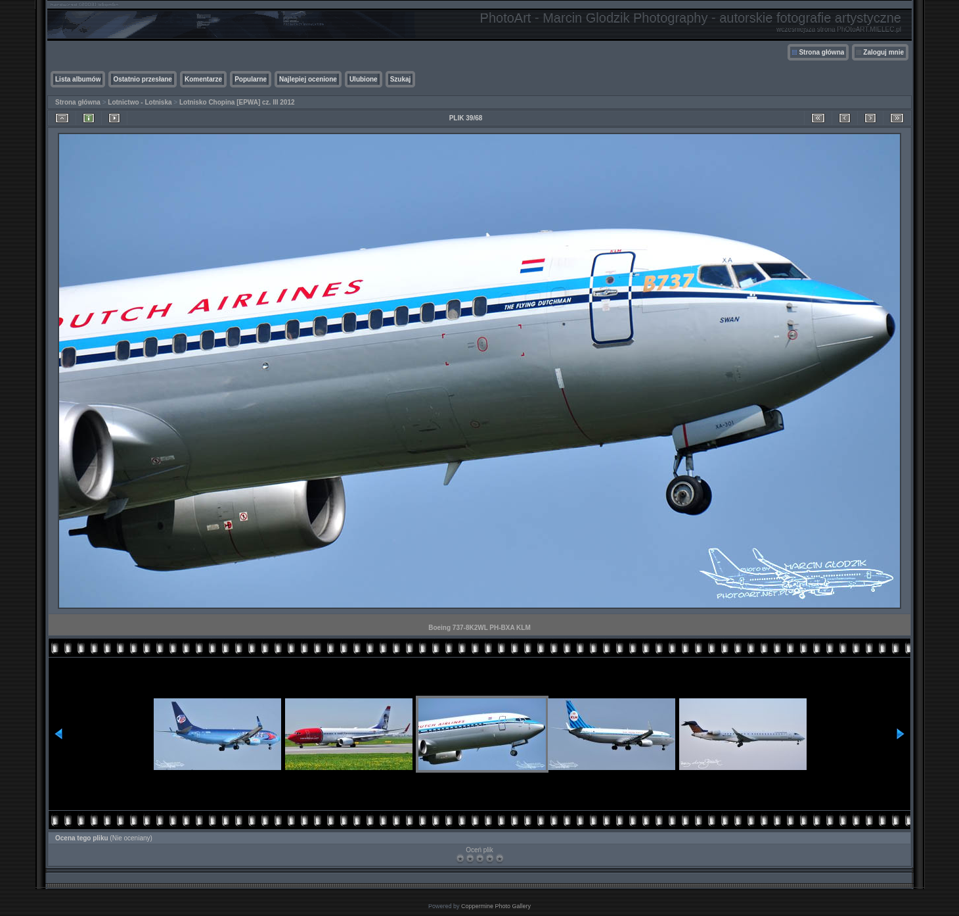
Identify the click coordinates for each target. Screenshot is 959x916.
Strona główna (821, 52)
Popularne (250, 79)
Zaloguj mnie (883, 52)
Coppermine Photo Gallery (496, 906)
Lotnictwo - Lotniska (139, 102)
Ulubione (363, 79)
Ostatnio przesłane (142, 79)
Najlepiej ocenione (308, 79)
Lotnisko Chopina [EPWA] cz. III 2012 (237, 102)
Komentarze (203, 79)
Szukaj (400, 79)
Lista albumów (77, 79)
